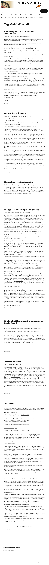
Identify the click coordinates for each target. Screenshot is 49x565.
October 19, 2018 (7, 311)
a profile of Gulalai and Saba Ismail (22, 212)
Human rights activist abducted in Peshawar (19, 32)
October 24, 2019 (7, 103)
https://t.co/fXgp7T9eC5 (12, 412)
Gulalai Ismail (14, 337)
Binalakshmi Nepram (9, 328)
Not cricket (9, 403)
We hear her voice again (15, 113)
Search (43, 11)
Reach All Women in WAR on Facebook (13, 364)
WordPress (44, 562)
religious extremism (18, 281)
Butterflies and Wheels (11, 547)
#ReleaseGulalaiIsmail (12, 411)
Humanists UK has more (9, 443)
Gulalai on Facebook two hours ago (12, 286)
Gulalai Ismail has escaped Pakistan (12, 116)
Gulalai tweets (7, 65)
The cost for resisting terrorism (18, 182)
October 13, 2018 (7, 351)
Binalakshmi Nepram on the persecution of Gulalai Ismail (24, 322)
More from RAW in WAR (9, 326)
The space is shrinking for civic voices (21, 210)
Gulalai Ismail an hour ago (28, 185)
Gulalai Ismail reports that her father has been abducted (17, 36)
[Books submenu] (23, 14)
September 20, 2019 (7, 172)
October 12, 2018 (25, 415)
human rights (38, 225)
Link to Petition (7, 305)
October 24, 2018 (7, 199)
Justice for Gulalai (12, 361)
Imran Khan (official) (15, 377)
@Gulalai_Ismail (21, 408)
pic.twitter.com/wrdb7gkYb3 (10, 428)
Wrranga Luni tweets (9, 89)
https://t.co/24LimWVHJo (20, 421)
